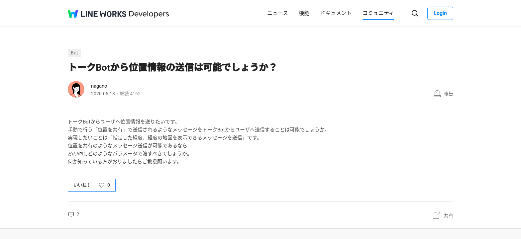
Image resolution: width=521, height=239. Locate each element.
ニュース (277, 13)
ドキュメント (336, 13)
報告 (448, 93)
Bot (74, 52)
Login (440, 13)
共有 (448, 215)
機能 (304, 13)
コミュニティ (378, 13)
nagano (99, 86)
